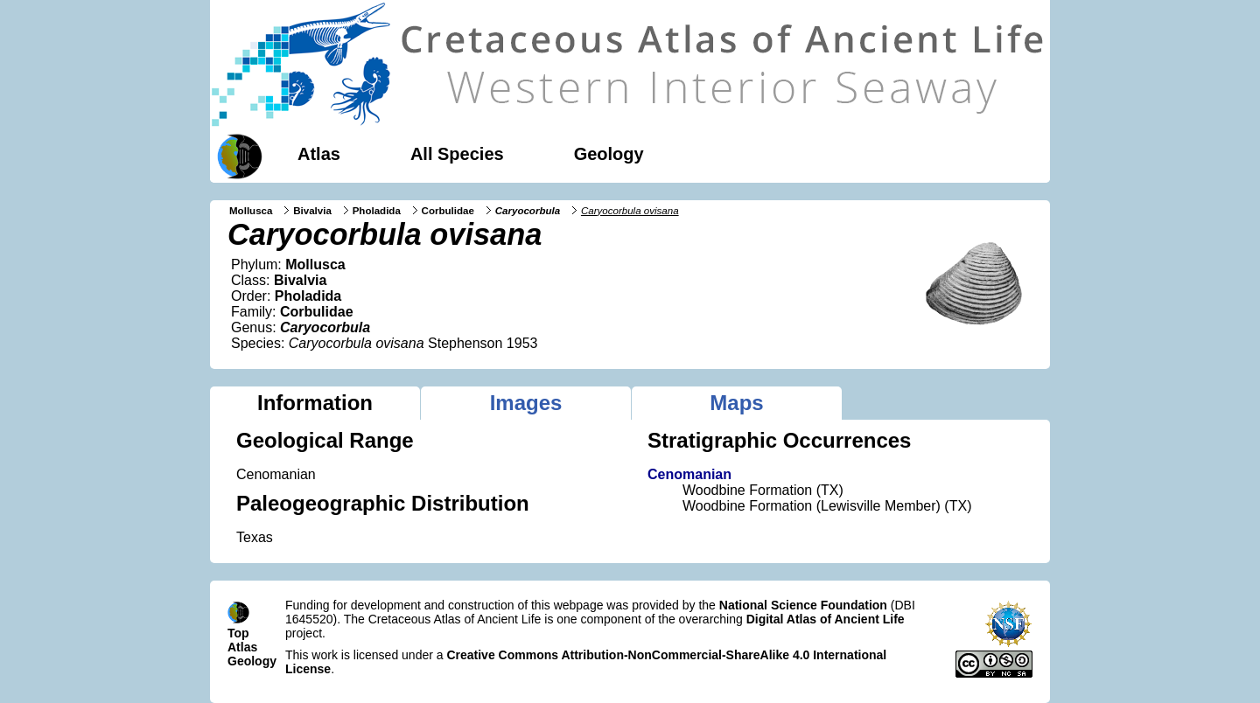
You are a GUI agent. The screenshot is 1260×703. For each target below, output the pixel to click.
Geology (609, 154)
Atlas (319, 154)
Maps (736, 402)
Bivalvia (312, 210)
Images (526, 402)
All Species (457, 154)
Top (238, 633)
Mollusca (250, 210)
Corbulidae (448, 210)
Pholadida (377, 210)
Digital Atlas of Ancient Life (825, 619)
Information (315, 402)
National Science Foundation (803, 605)
